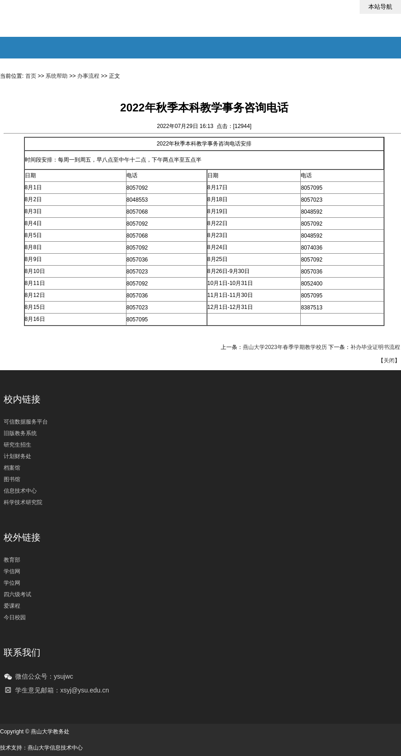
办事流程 (88, 76)
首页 (30, 76)
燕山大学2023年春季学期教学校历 (285, 347)
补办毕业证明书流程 (375, 347)
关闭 (389, 360)
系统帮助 (57, 76)
